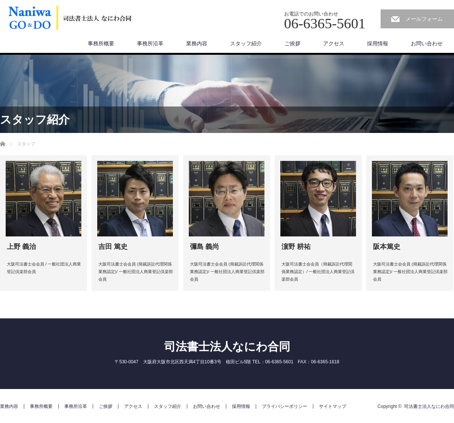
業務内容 (196, 43)
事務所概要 (101, 43)
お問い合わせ (427, 43)
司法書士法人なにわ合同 (227, 346)
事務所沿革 (150, 43)
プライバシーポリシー (284, 406)
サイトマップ (332, 406)
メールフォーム (424, 19)
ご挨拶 (292, 43)
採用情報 (377, 43)
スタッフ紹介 (246, 43)
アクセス (333, 43)
